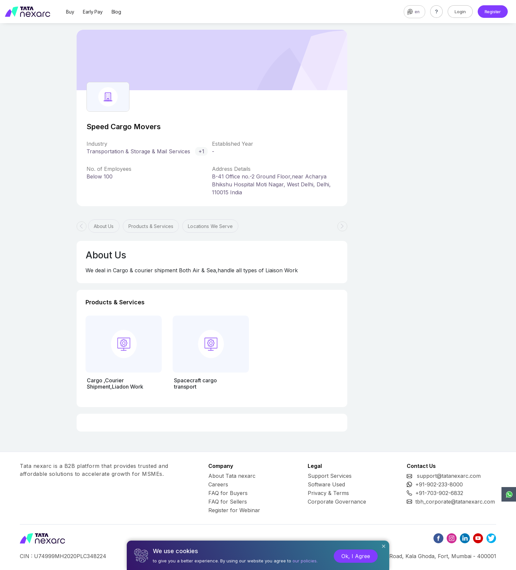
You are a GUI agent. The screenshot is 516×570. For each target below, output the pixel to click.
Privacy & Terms (328, 493)
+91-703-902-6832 (439, 493)
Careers (218, 484)
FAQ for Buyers (228, 493)
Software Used (326, 484)
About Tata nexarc (232, 476)
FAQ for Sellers (227, 501)
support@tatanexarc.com (449, 476)
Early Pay (92, 12)
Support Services (330, 476)
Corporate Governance (337, 501)
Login (460, 11)
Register (493, 11)
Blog (116, 12)
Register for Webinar (234, 510)
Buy (70, 12)
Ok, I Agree (355, 556)
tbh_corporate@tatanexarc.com (455, 501)
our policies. (305, 560)
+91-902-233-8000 (439, 484)
